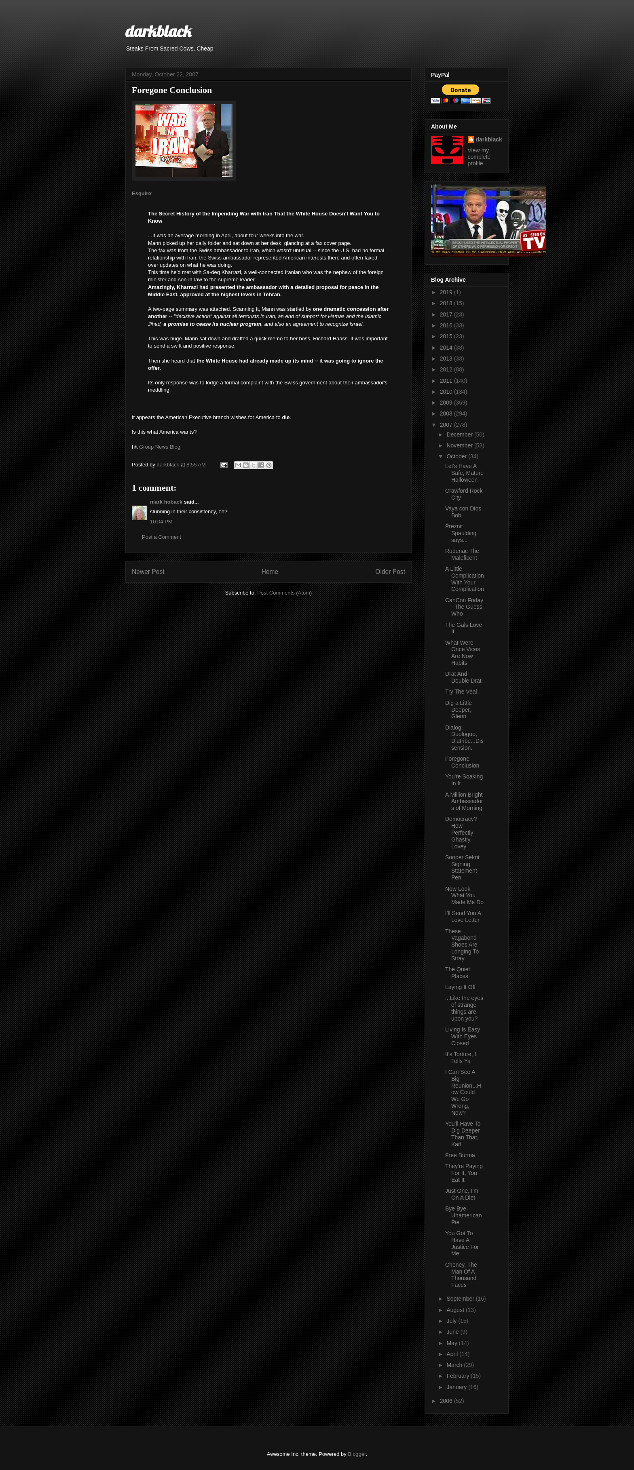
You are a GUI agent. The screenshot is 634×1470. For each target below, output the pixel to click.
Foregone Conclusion (462, 762)
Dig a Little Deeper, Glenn (458, 710)
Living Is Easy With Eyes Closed (462, 1036)
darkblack (158, 31)
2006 (447, 1401)
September (461, 1298)
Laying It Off (460, 987)
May (452, 1343)
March (455, 1365)
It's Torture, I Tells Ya (460, 1057)
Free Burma (460, 1155)
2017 (447, 314)
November (460, 445)
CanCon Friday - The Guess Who (464, 607)
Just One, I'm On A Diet (461, 1194)
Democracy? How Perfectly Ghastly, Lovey (461, 832)
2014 (447, 347)
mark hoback (166, 502)
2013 (447, 358)
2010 (447, 391)
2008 (447, 413)
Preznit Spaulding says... (460, 533)
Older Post (390, 571)
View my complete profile (479, 157)
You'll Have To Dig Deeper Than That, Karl (463, 1133)
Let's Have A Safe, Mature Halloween (464, 473)
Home (270, 571)
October (457, 456)
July (452, 1321)
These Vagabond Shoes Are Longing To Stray (462, 945)
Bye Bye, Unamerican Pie (463, 1215)
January (457, 1387)
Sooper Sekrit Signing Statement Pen (462, 867)
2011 (447, 381)
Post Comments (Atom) (284, 593)
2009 (447, 402)
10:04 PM (161, 522)
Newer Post (148, 571)
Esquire (141, 193)
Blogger (357, 1454)
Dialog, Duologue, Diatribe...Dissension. (464, 737)
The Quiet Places (457, 972)
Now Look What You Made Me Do (464, 896)
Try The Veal (461, 691)
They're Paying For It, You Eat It (464, 1173)
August (455, 1310)
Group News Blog (159, 447)
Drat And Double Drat (463, 677)
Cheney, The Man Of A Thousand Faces (461, 1274)
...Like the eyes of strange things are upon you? (464, 1008)
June (453, 1332)
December (460, 434)
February (458, 1376)
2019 (447, 292)
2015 (447, 336)
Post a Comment (161, 537)
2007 (447, 425)
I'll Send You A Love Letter (463, 916)
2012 (447, 369)
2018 (447, 303)
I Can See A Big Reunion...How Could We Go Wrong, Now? (463, 1092)
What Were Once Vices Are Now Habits (462, 652)
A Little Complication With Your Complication (464, 578)
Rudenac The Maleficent (462, 554)
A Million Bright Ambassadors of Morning (464, 801)
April (452, 1354)
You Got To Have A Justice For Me (462, 1243)
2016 (447, 325)
